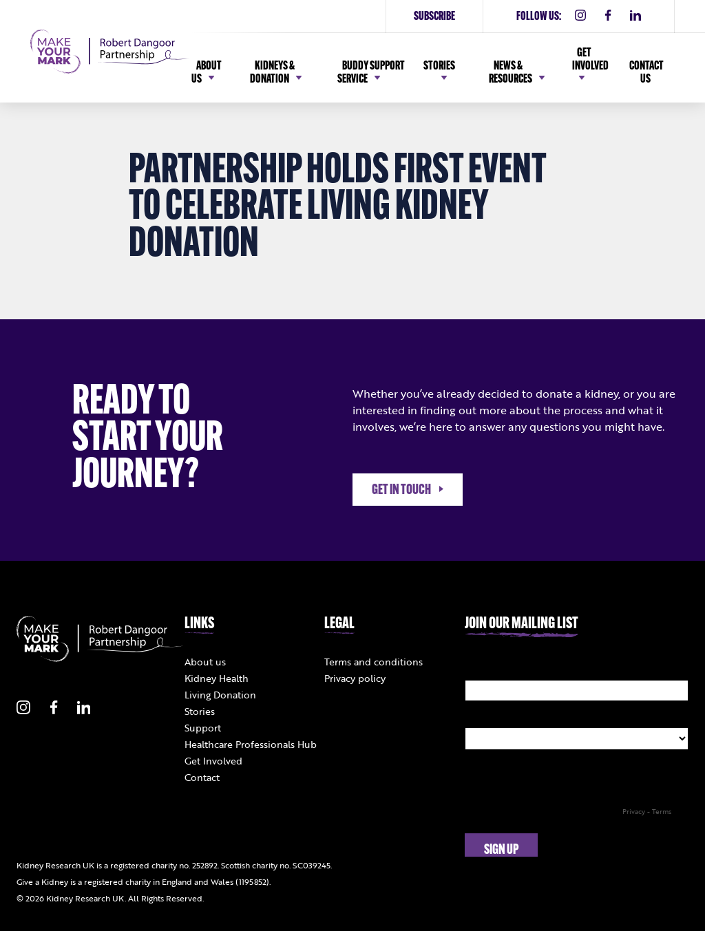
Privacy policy (355, 678)
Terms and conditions (373, 661)
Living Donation (220, 694)
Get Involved (213, 760)
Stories (200, 711)
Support (203, 727)
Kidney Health (217, 678)
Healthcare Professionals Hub (251, 744)
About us (205, 661)
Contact (202, 777)
